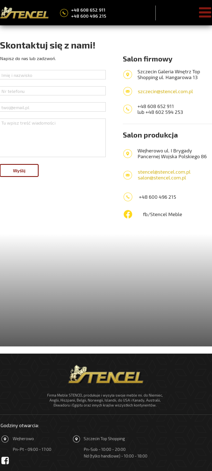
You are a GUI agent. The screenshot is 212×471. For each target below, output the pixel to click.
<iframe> (106, 290)
